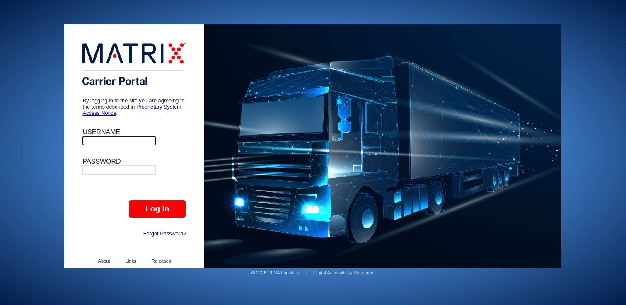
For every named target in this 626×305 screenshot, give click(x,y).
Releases (161, 261)
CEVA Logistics (283, 272)
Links (131, 261)
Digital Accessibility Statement (344, 272)
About (104, 261)
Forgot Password (163, 233)
